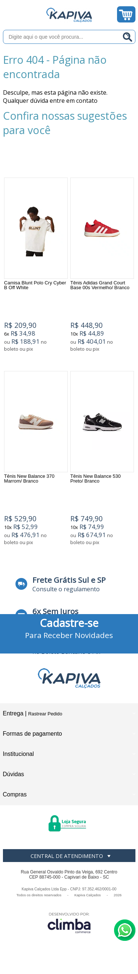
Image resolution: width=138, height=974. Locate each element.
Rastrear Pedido (45, 714)
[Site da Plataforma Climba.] (69, 922)
